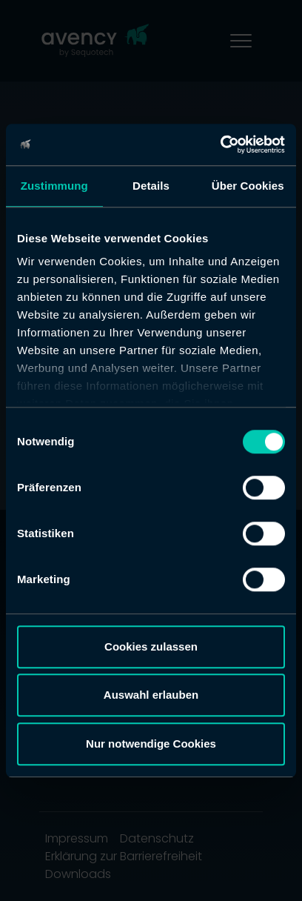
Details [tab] (151, 185)
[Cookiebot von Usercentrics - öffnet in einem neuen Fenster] (220, 144)
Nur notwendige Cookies (151, 743)
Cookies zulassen (151, 646)
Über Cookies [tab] (248, 185)
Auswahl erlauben (151, 694)
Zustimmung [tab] (54, 185)
